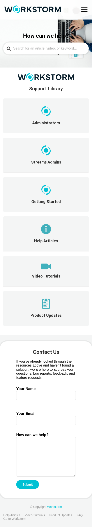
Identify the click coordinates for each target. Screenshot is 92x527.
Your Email (46, 416)
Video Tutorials (35, 515)
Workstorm (54, 507)
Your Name (46, 392)
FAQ (79, 515)
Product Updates (60, 515)
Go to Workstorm (15, 518)
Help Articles (11, 515)
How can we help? (46, 446)
